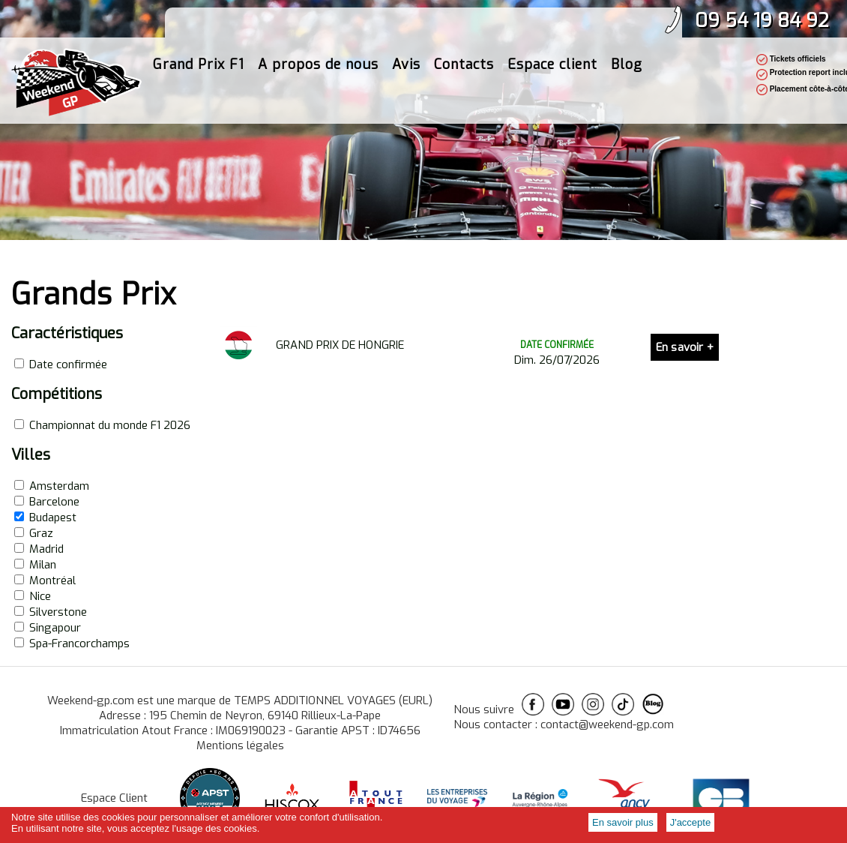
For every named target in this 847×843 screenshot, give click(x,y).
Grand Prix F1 (198, 79)
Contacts (464, 79)
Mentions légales (240, 745)
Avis (406, 79)
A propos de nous (318, 79)
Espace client (552, 79)
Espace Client (114, 798)
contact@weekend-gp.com (607, 724)
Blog (626, 79)
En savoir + (685, 347)
